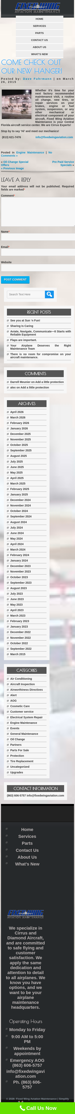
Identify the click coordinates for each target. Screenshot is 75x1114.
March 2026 (17, 422)
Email (4, 251)
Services (39, 25)
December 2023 (20, 570)
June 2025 (17, 471)
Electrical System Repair (26, 722)
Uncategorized (19, 771)
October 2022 (19, 648)
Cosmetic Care (20, 710)
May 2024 (16, 543)
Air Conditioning (21, 683)
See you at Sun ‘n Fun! (25, 325)
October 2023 (19, 581)
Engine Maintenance (30, 152)
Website (6, 267)
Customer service (22, 716)
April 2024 (17, 548)
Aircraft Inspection (22, 688)
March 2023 (17, 620)
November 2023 (20, 576)
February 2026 (19, 427)
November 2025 (20, 444)
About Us (39, 47)
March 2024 (17, 554)
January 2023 (19, 631)
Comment (7, 195)
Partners (16, 749)
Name (5, 236)
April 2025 (17, 482)
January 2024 (19, 565)
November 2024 (20, 510)
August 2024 (18, 526)
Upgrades (16, 777)
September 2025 (20, 455)
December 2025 (20, 438)
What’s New (39, 54)
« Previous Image (12, 168)
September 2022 (20, 653)
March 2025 (17, 488)
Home (39, 18)
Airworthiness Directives (26, 694)
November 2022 (20, 642)
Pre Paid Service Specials (63, 163)
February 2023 (19, 625)
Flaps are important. (23, 344)
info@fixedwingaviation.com (54, 137)
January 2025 (19, 499)
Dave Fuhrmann (37, 78)
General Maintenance (24, 738)
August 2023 (18, 592)
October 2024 (19, 515)
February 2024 (19, 559)
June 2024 (17, 537)
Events (14, 733)
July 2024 (16, 532)
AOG (13, 705)
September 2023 (20, 587)
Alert (13, 699)
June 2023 (17, 603)
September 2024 (20, 521)
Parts (39, 33)
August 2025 (18, 460)
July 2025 (16, 466)
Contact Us (39, 40)
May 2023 (16, 609)
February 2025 (19, 493)
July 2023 (16, 598)
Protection (17, 760)
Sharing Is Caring (21, 330)
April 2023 (17, 614)
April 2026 (17, 416)
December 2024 (20, 504)
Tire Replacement (21, 765)
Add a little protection (49, 386)
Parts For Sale (19, 755)
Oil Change (17, 744)
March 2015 (17, 658)
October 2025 (19, 449)
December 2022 (20, 636)
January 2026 (19, 433)
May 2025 (16, 477)
